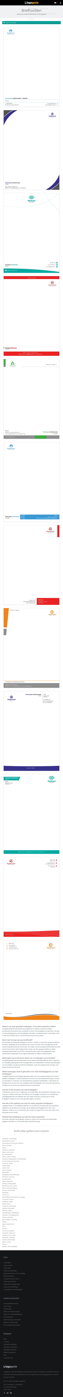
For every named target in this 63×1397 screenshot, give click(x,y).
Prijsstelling (7, 1262)
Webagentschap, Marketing (10, 1174)
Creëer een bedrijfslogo (11, 1287)
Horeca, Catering (7, 1217)
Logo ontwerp (32, 8)
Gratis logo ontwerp (10, 1281)
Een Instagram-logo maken (12, 1325)
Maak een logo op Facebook (12, 1319)
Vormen (4, 1228)
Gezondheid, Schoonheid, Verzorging (13, 1197)
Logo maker (7, 1268)
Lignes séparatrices (8, 1224)
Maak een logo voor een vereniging (14, 1273)
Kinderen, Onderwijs (8, 1150)
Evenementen (6, 1179)
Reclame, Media (7, 1210)
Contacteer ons (8, 1358)
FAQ (5, 1355)
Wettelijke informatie (10, 1350)
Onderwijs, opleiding (8, 1237)
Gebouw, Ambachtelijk (9, 1183)
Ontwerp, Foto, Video (8, 1235)
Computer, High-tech (8, 1233)
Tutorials (6, 1341)
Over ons (31, 19)
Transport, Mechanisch (9, 1206)
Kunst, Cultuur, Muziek (9, 1157)
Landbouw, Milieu (7, 1201)
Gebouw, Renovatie (8, 1208)
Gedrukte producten (34, 13)
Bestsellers (5, 1172)
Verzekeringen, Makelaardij (10, 1213)
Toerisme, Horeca (7, 1199)
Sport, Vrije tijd (6, 1145)
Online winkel (6, 1165)
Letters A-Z (5, 1195)
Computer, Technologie (9, 1139)
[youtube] (11, 1393)
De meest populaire (8, 1231)
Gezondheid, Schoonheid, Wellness (12, 1143)
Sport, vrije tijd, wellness (9, 1188)
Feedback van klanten (10, 1344)
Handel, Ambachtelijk (8, 1240)
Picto (3, 1226)
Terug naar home (31, 2)
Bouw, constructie (7, 1152)
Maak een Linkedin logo (11, 1322)
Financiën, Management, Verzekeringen (14, 1159)
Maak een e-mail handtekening (13, 1314)
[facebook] (5, 1393)
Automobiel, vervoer (8, 1141)
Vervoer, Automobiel (8, 1190)
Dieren (4, 1148)
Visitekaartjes (44, 8)
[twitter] (8, 1393)
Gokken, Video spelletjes (9, 1246)
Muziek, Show (6, 1204)
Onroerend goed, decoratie (10, 1161)
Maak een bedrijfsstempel (12, 1311)
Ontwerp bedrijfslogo (10, 1271)
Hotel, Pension (6, 1170)
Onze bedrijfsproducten (11, 1303)
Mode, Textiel (6, 1242)
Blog (5, 1339)
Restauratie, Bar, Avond (9, 1186)
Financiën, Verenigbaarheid (10, 1215)
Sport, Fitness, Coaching (9, 1219)
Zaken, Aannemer (7, 1181)
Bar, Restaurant (7, 1154)
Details (4, 1222)
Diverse (4, 1244)
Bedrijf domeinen (9, 1276)
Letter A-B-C (6, 1168)
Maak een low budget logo (12, 1284)
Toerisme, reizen (7, 1163)
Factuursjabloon (8, 1317)
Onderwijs (5, 1192)
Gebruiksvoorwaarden (10, 1347)
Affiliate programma (10, 1352)
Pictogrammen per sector (11, 1279)
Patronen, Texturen (8, 1177)
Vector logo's (8, 1306)
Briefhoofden (8, 1309)
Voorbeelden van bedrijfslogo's (13, 1289)
